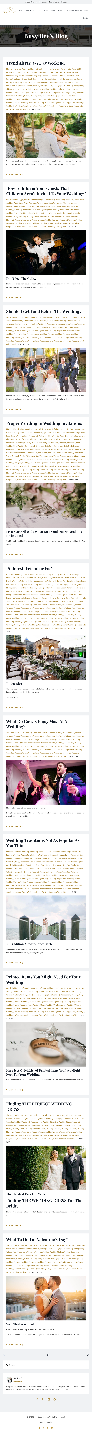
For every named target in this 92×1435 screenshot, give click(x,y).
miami (16, 429)
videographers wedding (63, 86)
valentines (80, 1245)
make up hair (57, 574)
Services (36, 11)
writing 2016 (25, 109)
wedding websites (28, 102)
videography (79, 86)
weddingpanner (68, 102)
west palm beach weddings (71, 106)
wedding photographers (53, 96)
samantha (10, 79)
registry (37, 76)
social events (47, 862)
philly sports (53, 436)
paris (83, 432)
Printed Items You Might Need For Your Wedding (43, 979)
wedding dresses (26, 92)
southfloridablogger (48, 79)
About (28, 11)
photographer (65, 436)
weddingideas (55, 102)
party (8, 436)
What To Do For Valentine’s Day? (37, 1239)
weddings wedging (14, 106)
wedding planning (30, 99)
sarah (18, 79)
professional (23, 72)
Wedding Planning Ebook (77, 11)
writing (76, 1015)
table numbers (61, 988)
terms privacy (49, 200)
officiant (56, 429)
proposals (42, 72)
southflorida (33, 79)
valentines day (12, 86)
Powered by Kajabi (46, 1422)
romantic (70, 76)
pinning (40, 588)
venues (36, 86)
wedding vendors (76, 99)
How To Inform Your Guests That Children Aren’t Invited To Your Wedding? (46, 190)
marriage (75, 574)
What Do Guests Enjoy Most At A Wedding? (36, 723)
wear (15, 89)
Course (46, 11)
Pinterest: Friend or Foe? (29, 568)
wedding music (22, 96)
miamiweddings (26, 429)
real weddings (65, 72)
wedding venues (13, 102)
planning (25, 69)
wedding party (36, 96)
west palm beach (51, 106)
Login (85, 18)
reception (10, 76)
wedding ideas (55, 92)
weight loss (28, 106)
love (25, 574)
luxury (48, 574)
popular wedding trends (16, 855)
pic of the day (23, 439)
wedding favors (41, 92)
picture (33, 439)
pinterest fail (72, 588)
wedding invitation (40, 466)
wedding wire (43, 102)
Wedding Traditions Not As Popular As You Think (43, 842)
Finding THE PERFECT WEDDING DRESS (39, 1106)
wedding (45, 89)
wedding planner (71, 96)
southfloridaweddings (66, 79)
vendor (22, 86)
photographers (78, 436)
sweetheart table (33, 865)
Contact (61, 11)
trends (32, 868)
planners (17, 69)
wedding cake (56, 89)
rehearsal (46, 76)
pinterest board (59, 588)
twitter (75, 82)
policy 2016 (76, 69)
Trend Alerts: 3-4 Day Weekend (35, 63)
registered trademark (24, 76)
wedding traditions (46, 99)
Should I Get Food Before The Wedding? (44, 311)
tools (33, 82)
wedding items (12, 1005)
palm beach (75, 429)
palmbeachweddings (71, 432)
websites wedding (33, 89)
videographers (46, 86)
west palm (38, 106)
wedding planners (13, 99)
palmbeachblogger (38, 432)
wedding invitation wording (60, 466)
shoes (24, 79)
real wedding (52, 72)
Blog (53, 11)
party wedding (17, 436)
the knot (26, 82)
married (9, 429)
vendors (29, 86)
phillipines (43, 436)
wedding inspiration (57, 213)
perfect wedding (31, 436)
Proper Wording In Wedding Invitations (44, 423)
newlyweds (46, 429)
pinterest (48, 588)
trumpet (67, 82)
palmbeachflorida (54, 432)
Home (20, 11)
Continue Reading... (15, 174)
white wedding (12, 109)
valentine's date (69, 1245)
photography (11, 439)
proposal (33, 72)
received (75, 72)
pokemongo (66, 69)
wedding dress (12, 92)
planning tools (36, 69)
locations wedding (14, 574)
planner (9, 69)
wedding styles (21, 621)
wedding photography (73, 1259)
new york (37, 429)
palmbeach (25, 432)
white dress (47, 1139)
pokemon (56, 69)
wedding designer (70, 89)
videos (9, 89)
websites (21, 89)
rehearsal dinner (58, 76)
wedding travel (61, 99)
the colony (17, 82)
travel (61, 82)
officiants (64, 429)
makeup (67, 574)
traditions (53, 82)
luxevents (40, 574)
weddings (80, 102)
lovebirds (31, 574)
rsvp (77, 76)
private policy (11, 72)
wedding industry (69, 92)
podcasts (47, 69)
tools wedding (42, 82)
